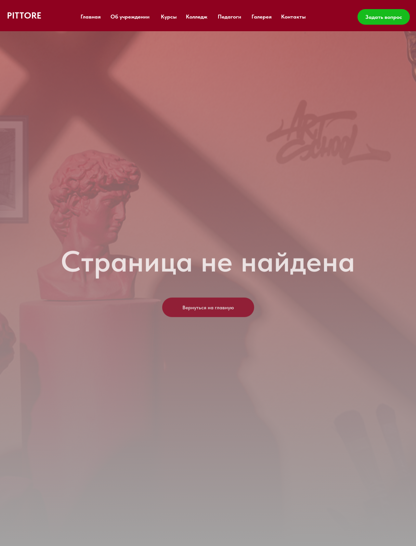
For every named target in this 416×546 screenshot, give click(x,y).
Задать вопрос (383, 17)
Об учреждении (130, 16)
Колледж (196, 16)
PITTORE (24, 15)
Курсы (169, 16)
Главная (91, 16)
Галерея (262, 16)
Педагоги (229, 16)
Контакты (293, 16)
